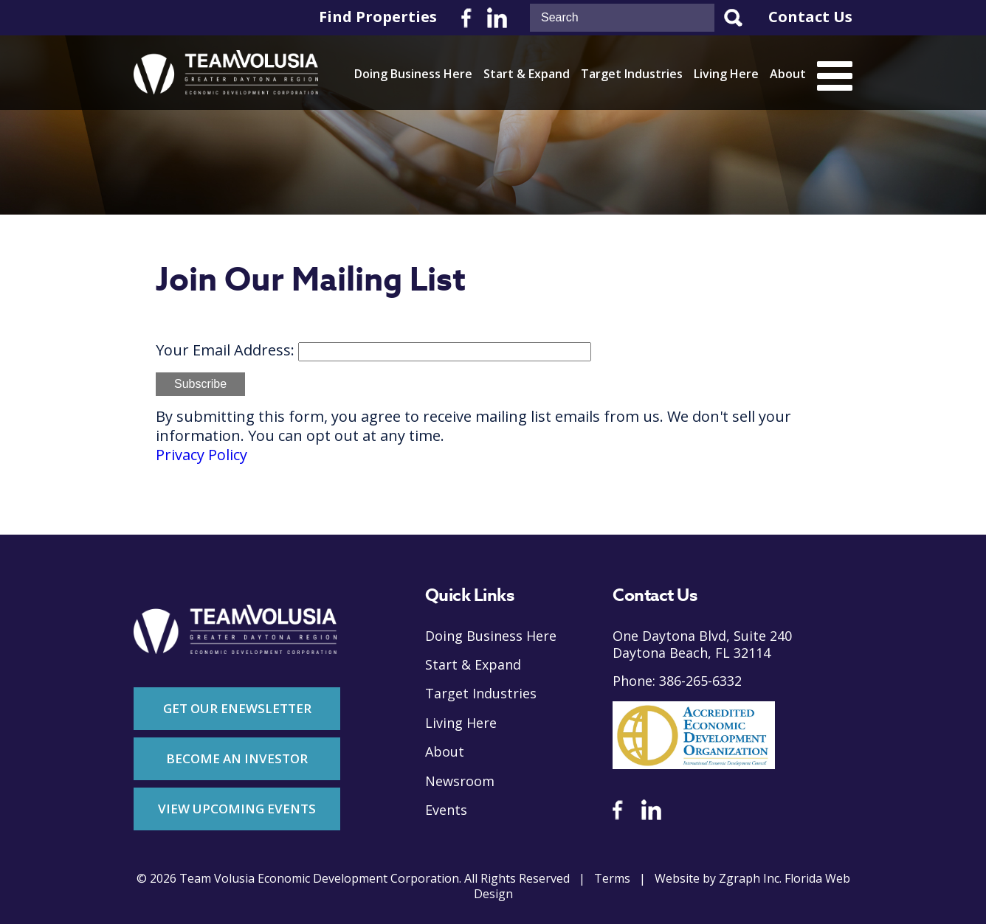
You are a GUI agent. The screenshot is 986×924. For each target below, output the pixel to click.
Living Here (726, 74)
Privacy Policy (201, 455)
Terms (612, 878)
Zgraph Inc (749, 878)
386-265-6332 (700, 681)
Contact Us (810, 17)
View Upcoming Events (237, 808)
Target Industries (632, 74)
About (788, 74)
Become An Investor (237, 758)
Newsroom (459, 781)
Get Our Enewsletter (237, 708)
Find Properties (378, 17)
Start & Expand (526, 74)
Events (446, 810)
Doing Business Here (413, 74)
